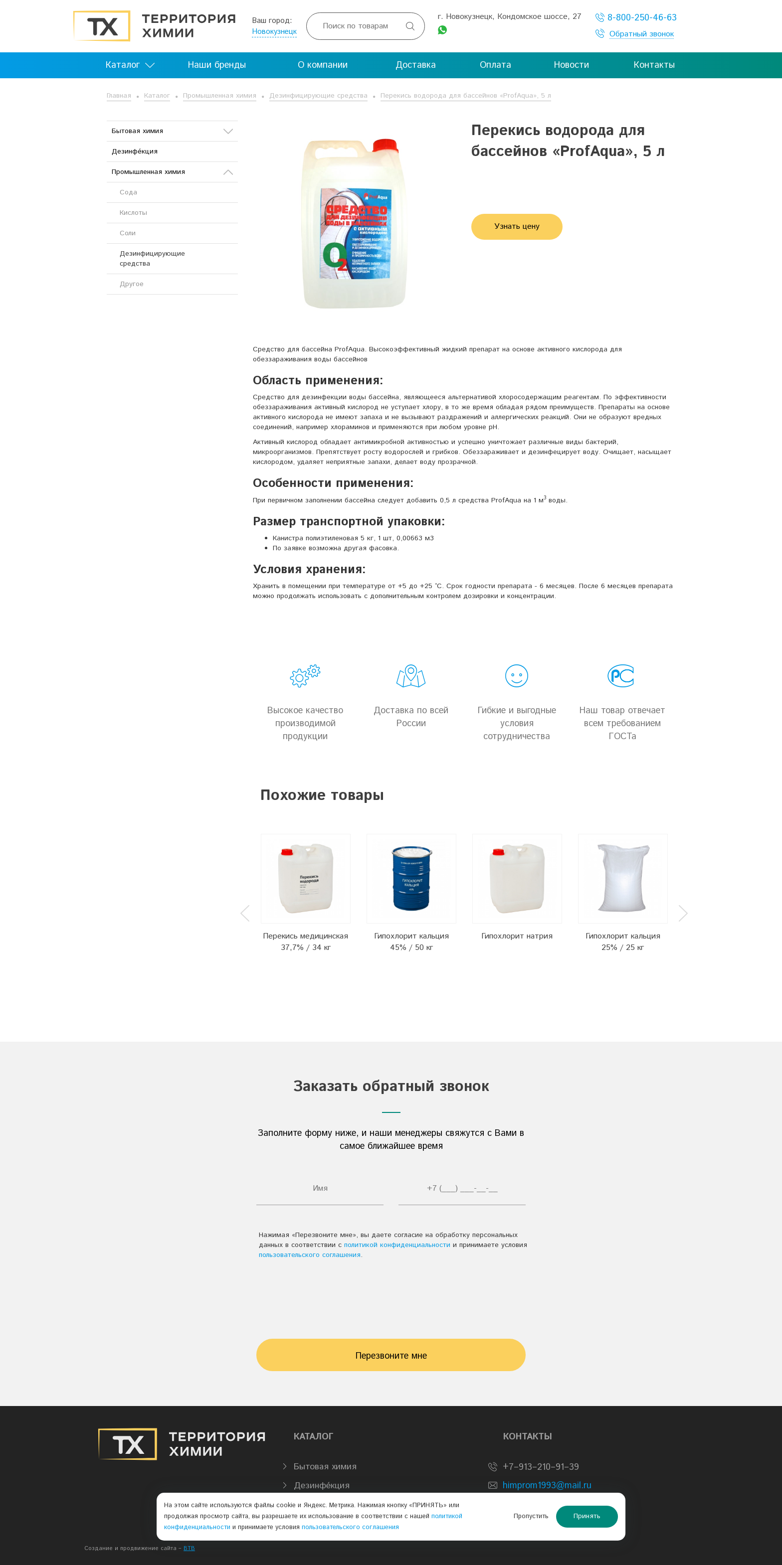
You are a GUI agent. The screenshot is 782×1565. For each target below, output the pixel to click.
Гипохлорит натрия (517, 936)
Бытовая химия (172, 131)
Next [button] (683, 913)
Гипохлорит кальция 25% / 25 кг (623, 942)
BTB (189, 1549)
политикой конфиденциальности (397, 1245)
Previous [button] (244, 913)
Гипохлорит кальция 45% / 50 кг (411, 942)
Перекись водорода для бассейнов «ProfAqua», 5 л (466, 96)
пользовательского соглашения (310, 1255)
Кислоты (133, 213)
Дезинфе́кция (135, 151)
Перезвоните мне (391, 1356)
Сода (128, 192)
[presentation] (391, 1294)
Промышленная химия (219, 96)
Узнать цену (517, 226)
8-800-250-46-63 (636, 17)
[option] (306, 905)
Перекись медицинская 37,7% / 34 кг (305, 942)
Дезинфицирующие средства (318, 96)
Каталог (157, 96)
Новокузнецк (274, 31)
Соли (128, 233)
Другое (132, 284)
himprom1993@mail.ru (547, 1485)
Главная (119, 96)
